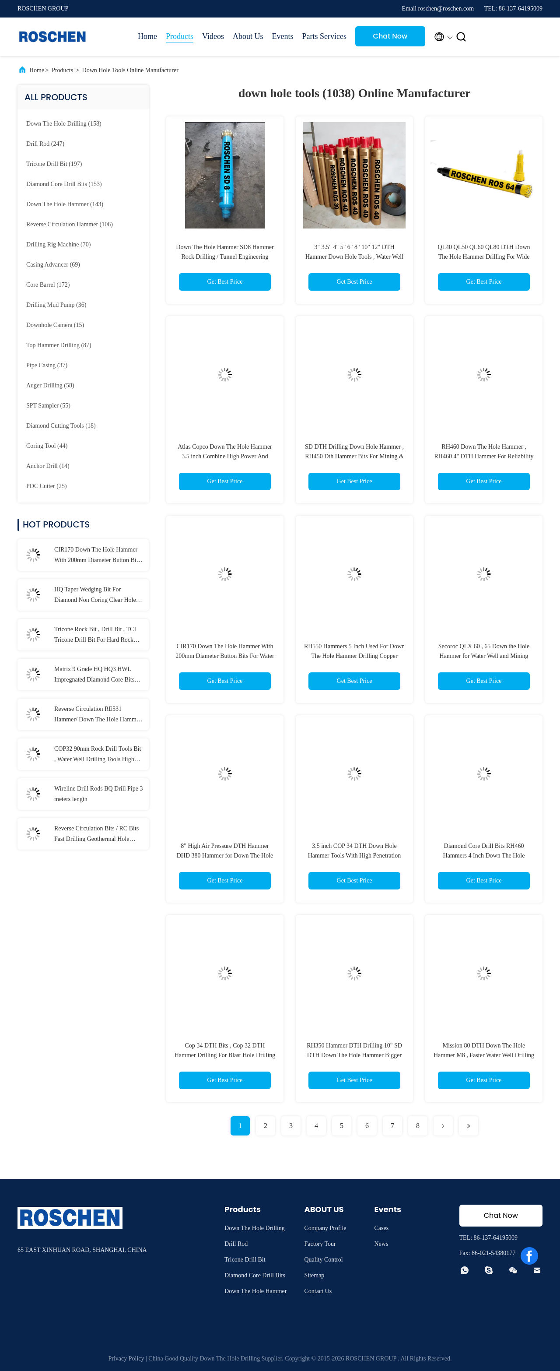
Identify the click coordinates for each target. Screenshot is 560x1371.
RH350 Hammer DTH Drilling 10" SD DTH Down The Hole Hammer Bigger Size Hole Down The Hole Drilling (354, 1055)
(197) (54, 164)
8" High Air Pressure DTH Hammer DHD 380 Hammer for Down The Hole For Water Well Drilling (225, 855)
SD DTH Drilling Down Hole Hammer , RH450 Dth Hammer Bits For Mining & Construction (354, 456)
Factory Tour (320, 1244)
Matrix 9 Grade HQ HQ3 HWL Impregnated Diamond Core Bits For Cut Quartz (94, 675)
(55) (48, 405)
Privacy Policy (126, 1358)
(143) (64, 204)
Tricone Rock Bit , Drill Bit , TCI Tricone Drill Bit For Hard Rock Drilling (95, 635)
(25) (46, 486)
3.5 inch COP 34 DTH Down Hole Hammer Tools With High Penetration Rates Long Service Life (354, 855)
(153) (64, 184)
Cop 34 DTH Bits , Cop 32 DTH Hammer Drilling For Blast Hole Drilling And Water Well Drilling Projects (225, 1055)
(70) (58, 244)
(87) (58, 345)
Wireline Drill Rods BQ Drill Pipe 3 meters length (98, 793)
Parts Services (324, 36)
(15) (55, 325)
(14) (48, 466)
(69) (53, 264)
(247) (45, 144)
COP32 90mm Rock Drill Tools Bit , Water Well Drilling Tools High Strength (97, 755)
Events (282, 36)
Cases (381, 1228)
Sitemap (314, 1275)
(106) (69, 224)
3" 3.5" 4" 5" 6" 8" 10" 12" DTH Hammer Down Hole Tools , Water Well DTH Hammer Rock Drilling (354, 257)
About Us (248, 36)
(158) (64, 123)
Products (179, 36)
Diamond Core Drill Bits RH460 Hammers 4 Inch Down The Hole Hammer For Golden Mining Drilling (483, 855)
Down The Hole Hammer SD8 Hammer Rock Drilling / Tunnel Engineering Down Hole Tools (224, 257)
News (381, 1244)
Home (147, 36)
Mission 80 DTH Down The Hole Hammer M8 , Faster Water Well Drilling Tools (484, 1055)
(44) (46, 446)
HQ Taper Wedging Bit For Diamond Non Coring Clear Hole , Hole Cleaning (96, 595)
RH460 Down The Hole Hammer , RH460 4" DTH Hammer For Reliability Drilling (484, 456)
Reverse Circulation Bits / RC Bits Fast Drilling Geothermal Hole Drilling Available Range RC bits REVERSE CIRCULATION (96, 834)
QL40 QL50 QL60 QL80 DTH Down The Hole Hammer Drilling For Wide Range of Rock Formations (484, 257)
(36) (56, 305)
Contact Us (318, 1291)
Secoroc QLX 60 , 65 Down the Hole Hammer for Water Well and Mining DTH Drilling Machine (483, 656)
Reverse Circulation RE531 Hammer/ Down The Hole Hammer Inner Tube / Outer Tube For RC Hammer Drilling (97, 715)
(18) (61, 425)
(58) (50, 385)
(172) (48, 284)
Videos (213, 36)
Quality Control (323, 1259)
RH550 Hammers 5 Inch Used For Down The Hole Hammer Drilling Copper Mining (354, 656)
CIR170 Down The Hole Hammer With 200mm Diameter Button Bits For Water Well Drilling (97, 556)
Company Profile (325, 1228)
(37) (46, 365)
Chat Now (390, 36)
